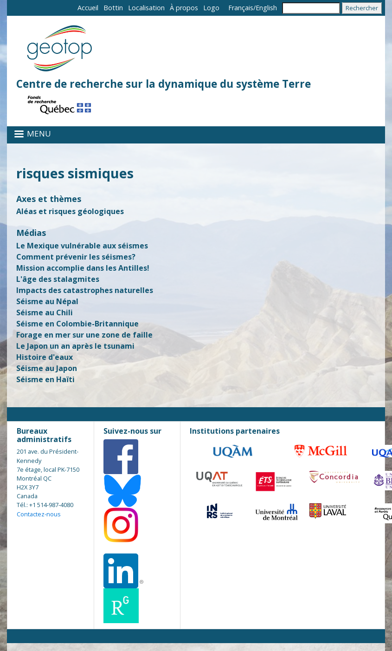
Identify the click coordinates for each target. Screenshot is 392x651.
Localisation (146, 7)
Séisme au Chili (44, 312)
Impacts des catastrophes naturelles (84, 290)
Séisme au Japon (46, 368)
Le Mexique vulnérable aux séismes (82, 246)
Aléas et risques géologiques (70, 211)
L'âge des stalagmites (57, 279)
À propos (184, 7)
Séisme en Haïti (45, 379)
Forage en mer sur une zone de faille (84, 335)
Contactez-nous (39, 514)
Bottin (113, 7)
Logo (211, 7)
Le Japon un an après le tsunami (75, 346)
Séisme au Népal (47, 301)
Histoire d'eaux (44, 357)
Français (240, 7)
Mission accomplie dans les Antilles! (82, 268)
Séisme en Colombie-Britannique (77, 324)
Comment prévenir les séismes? (75, 257)
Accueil (87, 7)
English (266, 7)
